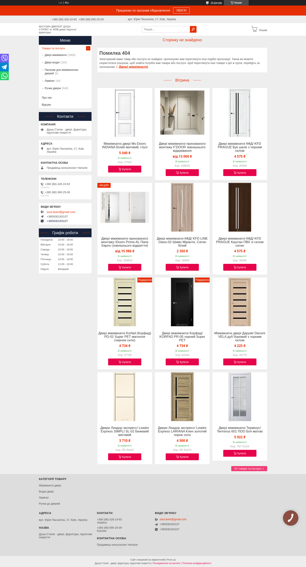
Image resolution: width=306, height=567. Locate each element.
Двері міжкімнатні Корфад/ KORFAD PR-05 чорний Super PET (182, 337)
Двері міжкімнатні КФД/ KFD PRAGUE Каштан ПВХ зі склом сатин (239, 242)
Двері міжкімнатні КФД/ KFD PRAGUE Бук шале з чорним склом (240, 147)
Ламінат (50, 80)
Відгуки (46, 104)
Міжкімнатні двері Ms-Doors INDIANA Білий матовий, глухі (125, 145)
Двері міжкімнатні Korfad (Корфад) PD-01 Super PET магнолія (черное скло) (124, 337)
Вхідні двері (46, 491)
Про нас (47, 97)
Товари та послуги (53, 48)
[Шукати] (193, 29)
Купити (126, 169)
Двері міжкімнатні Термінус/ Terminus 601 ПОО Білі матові (240, 429)
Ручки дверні (53, 88)
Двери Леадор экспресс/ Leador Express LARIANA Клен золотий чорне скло (182, 431)
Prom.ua (171, 559)
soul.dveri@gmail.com (61, 212)
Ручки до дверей (49, 503)
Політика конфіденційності (196, 563)
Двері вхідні (52, 62)
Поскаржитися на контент (166, 563)
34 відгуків (216, 2)
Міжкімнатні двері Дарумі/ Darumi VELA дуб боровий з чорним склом (239, 337)
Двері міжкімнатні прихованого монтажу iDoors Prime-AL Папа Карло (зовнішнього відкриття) (125, 242)
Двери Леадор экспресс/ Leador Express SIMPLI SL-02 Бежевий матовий (125, 431)
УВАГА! (181, 10)
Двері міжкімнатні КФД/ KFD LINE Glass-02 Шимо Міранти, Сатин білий (182, 242)
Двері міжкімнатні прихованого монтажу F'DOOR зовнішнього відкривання (182, 147)
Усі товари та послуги (247, 468)
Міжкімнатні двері (50, 485)
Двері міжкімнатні (133, 67)
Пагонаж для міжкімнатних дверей (61, 71)
